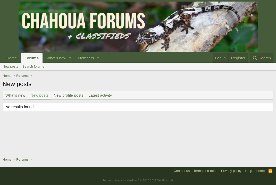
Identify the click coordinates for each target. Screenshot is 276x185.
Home (11, 58)
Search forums (33, 66)
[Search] (261, 58)
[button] (70, 58)
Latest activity (100, 95)
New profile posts (68, 95)
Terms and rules (205, 171)
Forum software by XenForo (138, 180)
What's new (56, 58)
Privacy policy (231, 171)
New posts (10, 66)
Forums (31, 58)
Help (248, 171)
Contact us (182, 171)
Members (86, 58)
